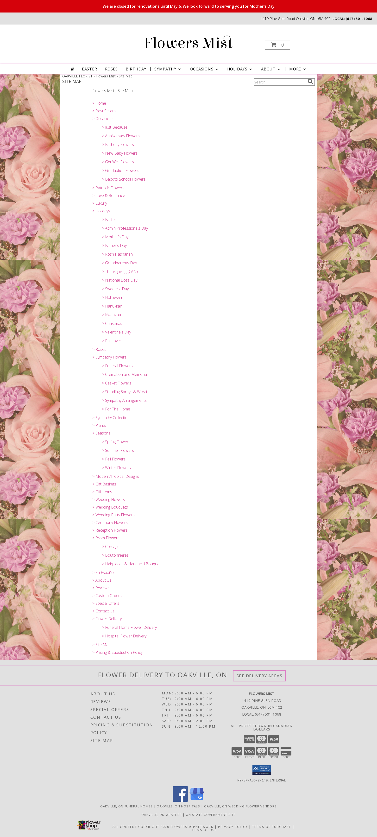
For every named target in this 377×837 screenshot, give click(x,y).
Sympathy (168, 69)
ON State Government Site (211, 814)
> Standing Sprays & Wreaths (126, 391)
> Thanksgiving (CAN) (120, 271)
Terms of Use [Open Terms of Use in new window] (203, 829)
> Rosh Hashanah (117, 254)
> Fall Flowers (114, 459)
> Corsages (111, 546)
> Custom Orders (107, 595)
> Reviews (100, 588)
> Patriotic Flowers (108, 187)
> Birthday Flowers (118, 144)
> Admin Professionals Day (125, 228)
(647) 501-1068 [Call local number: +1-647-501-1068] (359, 18)
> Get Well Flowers (118, 161)
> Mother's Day (115, 236)
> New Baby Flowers (120, 153)
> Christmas (112, 323)
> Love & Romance (108, 195)
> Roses (99, 349)
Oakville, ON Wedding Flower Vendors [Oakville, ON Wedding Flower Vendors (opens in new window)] (240, 806)
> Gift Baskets (104, 484)
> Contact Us (103, 611)
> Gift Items (102, 491)
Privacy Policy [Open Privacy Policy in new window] (233, 826)
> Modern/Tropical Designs (115, 476)
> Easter (109, 219)
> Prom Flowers (105, 538)
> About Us (101, 580)
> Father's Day (114, 245)
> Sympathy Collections (112, 417)
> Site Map (101, 644)
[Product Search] (279, 82)
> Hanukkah (112, 306)
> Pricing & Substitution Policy (117, 652)
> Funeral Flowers (117, 365)
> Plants (99, 425)
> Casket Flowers (116, 383)
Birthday (136, 69)
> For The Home (116, 409)
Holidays (240, 69)
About (271, 69)
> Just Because (114, 127)
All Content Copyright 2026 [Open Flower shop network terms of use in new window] (141, 826)
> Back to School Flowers (123, 179)
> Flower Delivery (107, 618)
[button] (277, 45)
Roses (111, 69)
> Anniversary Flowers (121, 135)
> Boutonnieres (115, 555)
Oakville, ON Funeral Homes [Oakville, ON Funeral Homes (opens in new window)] (126, 806)
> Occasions (102, 118)
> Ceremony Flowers (110, 522)
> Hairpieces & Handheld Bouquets (132, 563)
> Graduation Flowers (120, 170)
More (298, 69)
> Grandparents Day (119, 262)
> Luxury (99, 203)
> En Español (103, 572)
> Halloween (112, 297)
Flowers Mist (188, 43)
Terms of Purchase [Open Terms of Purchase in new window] (271, 826)
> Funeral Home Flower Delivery (129, 627)
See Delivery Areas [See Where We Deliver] (260, 676)
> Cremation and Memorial (125, 374)
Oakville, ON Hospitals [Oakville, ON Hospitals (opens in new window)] (178, 806)
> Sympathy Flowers (109, 357)
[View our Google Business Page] (196, 800)
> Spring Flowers (116, 441)
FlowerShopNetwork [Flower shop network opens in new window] (192, 826)
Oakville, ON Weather (161, 814)
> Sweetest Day (115, 288)
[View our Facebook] (180, 800)
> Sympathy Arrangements (124, 400)
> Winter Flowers (116, 467)
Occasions (204, 69)
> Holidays (101, 211)
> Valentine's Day (116, 332)
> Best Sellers (104, 110)
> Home (99, 103)
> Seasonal (101, 433)
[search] (310, 81)
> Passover (111, 340)
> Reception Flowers (109, 530)
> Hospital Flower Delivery (124, 636)
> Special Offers (105, 603)
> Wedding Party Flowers (113, 514)
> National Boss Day (119, 280)
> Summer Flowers (118, 450)
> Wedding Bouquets (110, 507)
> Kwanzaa (111, 314)
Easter (89, 69)
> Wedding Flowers (108, 499)
